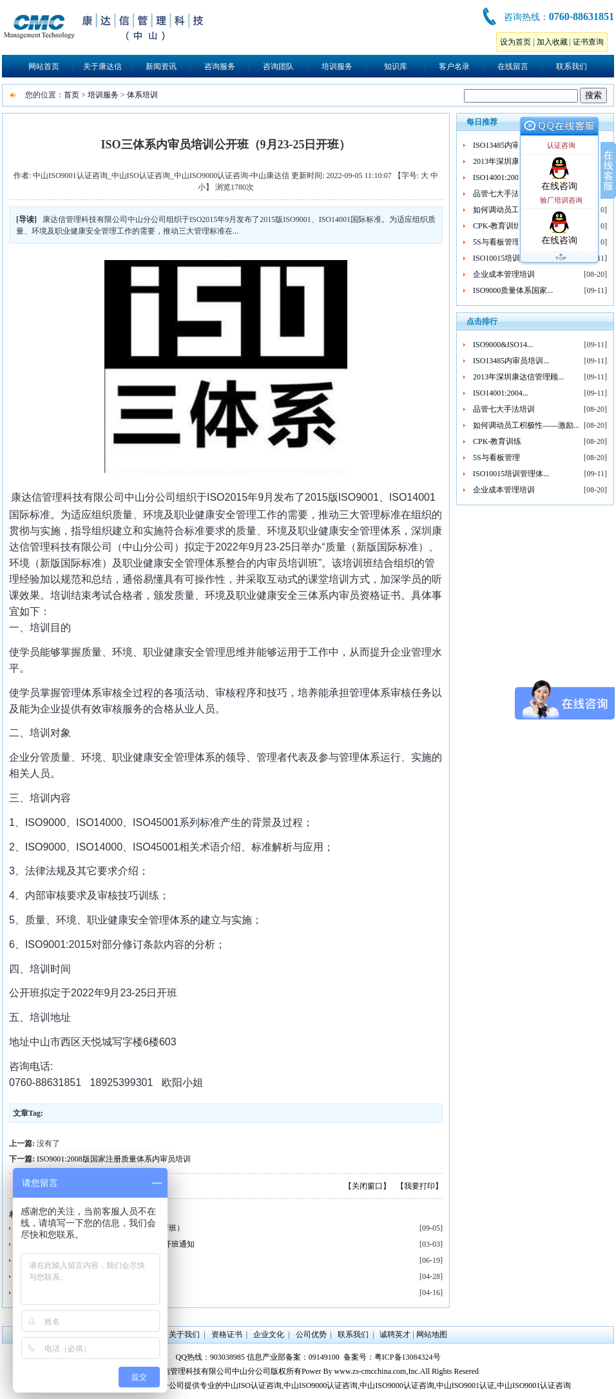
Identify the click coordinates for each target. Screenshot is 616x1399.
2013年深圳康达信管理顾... (518, 376)
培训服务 (337, 66)
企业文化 (268, 1334)
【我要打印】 (419, 1186)
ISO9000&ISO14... (503, 344)
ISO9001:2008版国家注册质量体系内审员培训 (114, 1158)
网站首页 (43, 66)
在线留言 (512, 66)
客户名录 (454, 66)
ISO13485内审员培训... (511, 145)
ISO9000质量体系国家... (513, 290)
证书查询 (588, 41)
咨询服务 (219, 66)
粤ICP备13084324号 (407, 1357)
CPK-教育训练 (497, 225)
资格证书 (226, 1334)
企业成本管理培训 (504, 274)
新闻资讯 (161, 66)
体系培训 (142, 94)
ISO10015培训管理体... (511, 258)
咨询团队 (278, 66)
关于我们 (184, 1334)
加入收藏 (552, 41)
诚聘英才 (395, 1334)
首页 (71, 94)
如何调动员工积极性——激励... (526, 425)
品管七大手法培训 (504, 193)
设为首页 (515, 41)
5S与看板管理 (496, 242)
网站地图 (431, 1334)
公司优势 (311, 1334)
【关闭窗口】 (367, 1186)
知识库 (395, 66)
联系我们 (571, 66)
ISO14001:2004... (500, 177)
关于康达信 (102, 66)
